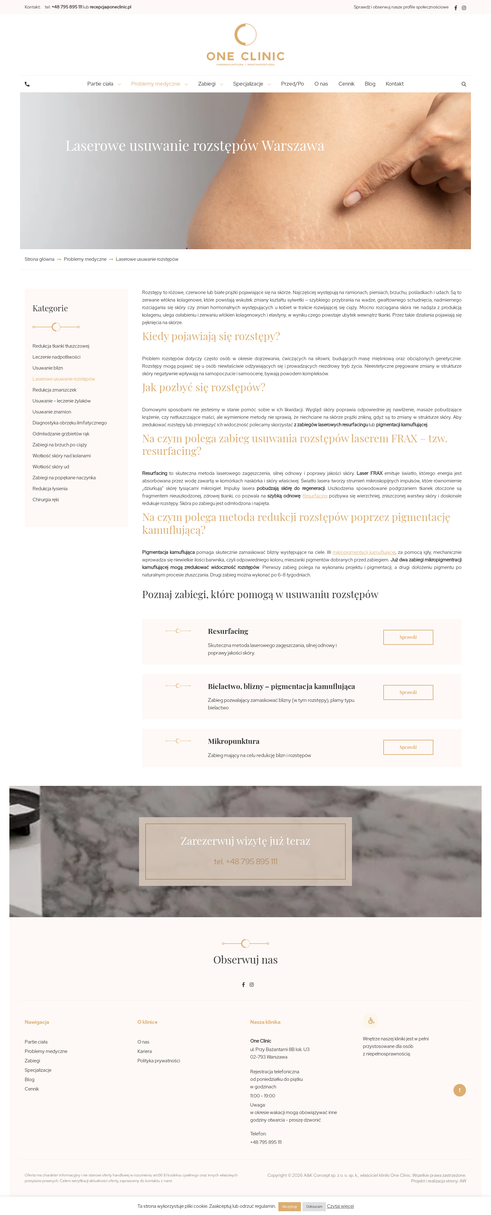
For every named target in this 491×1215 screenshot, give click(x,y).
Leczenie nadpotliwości (56, 357)
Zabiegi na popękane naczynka (64, 478)
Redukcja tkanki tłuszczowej (61, 346)
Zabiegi (32, 1061)
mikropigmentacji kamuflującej (364, 552)
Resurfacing (315, 496)
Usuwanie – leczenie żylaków (62, 401)
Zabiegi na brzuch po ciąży (60, 445)
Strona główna (40, 259)
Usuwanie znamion (52, 412)
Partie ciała (36, 1042)
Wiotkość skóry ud (51, 467)
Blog (370, 83)
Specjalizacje (38, 1070)
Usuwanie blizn (48, 368)
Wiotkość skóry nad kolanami (62, 456)
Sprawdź (408, 637)
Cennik (346, 83)
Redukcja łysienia (50, 489)
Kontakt (395, 83)
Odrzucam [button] (314, 1206)
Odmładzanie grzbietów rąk (61, 434)
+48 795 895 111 (266, 1142)
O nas (321, 83)
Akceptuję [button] (289, 1206)
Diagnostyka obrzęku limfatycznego (70, 423)
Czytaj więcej (340, 1206)
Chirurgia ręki (46, 500)
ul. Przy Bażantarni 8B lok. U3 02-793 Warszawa (280, 1053)
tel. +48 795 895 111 (245, 861)
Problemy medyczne (85, 259)
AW (463, 1181)
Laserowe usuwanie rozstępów (64, 379)
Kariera (144, 1051)
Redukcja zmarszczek (54, 390)
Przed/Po (292, 83)
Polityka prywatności (158, 1061)
